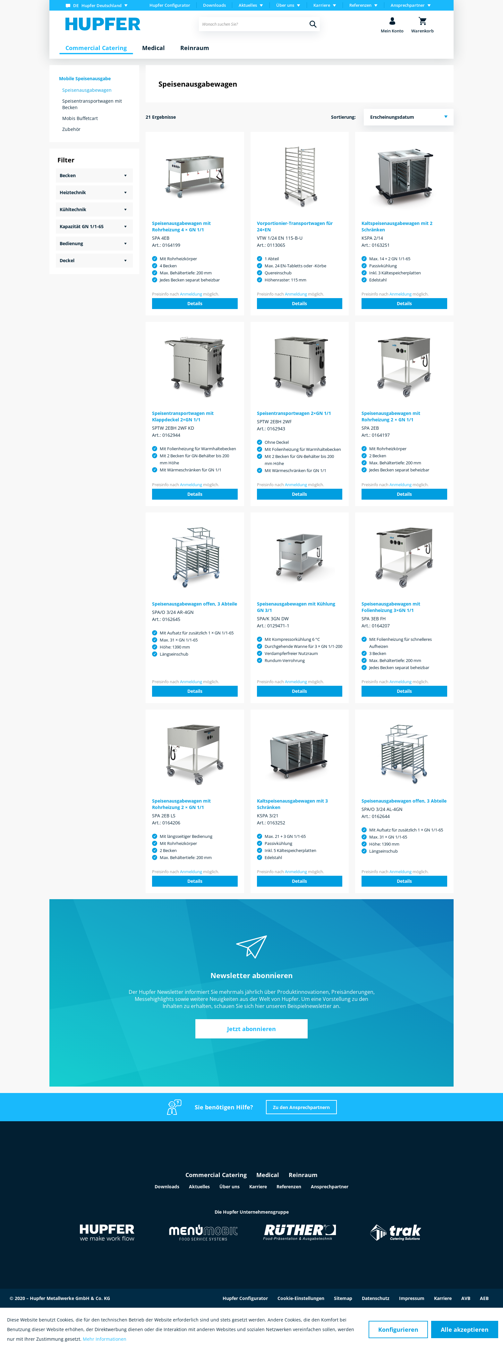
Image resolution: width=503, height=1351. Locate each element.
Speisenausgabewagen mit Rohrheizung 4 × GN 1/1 (181, 226)
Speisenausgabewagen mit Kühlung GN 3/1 (296, 607)
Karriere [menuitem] (321, 5)
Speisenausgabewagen (87, 90)
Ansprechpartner (329, 1186)
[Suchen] (313, 24)
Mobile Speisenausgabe (85, 78)
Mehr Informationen (104, 1339)
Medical (267, 1175)
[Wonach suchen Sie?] (259, 24)
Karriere (258, 1186)
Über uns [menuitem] (285, 5)
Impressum (411, 1298)
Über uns (229, 1186)
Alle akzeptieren (465, 1329)
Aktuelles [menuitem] (248, 5)
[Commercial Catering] (96, 48)
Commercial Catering (216, 1175)
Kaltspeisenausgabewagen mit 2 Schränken (397, 226)
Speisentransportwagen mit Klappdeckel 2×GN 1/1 (183, 416)
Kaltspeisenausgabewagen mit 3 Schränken (292, 804)
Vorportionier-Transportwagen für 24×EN (295, 226)
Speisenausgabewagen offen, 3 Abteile (194, 604)
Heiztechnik (73, 192)
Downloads (214, 5)
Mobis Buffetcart (80, 118)
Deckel (67, 260)
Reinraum (303, 1175)
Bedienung (71, 243)
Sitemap (343, 1298)
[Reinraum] (195, 48)
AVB (465, 1298)
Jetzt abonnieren (251, 1029)
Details (194, 303)
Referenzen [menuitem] (360, 5)
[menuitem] (98, 5)
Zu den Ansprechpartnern (301, 1107)
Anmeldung (191, 294)
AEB (484, 1298)
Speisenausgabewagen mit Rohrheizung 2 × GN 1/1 (391, 416)
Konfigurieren (398, 1329)
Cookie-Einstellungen (300, 1298)
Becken (68, 175)
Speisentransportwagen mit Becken (92, 104)
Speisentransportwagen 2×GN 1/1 (294, 413)
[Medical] (153, 48)
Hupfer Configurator (169, 5)
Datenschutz (375, 1298)
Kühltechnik (73, 209)
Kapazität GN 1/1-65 (82, 226)
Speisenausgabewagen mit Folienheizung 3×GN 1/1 (391, 607)
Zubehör (71, 129)
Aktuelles (199, 1186)
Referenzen (289, 1186)
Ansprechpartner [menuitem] (408, 5)
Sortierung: (343, 117)
